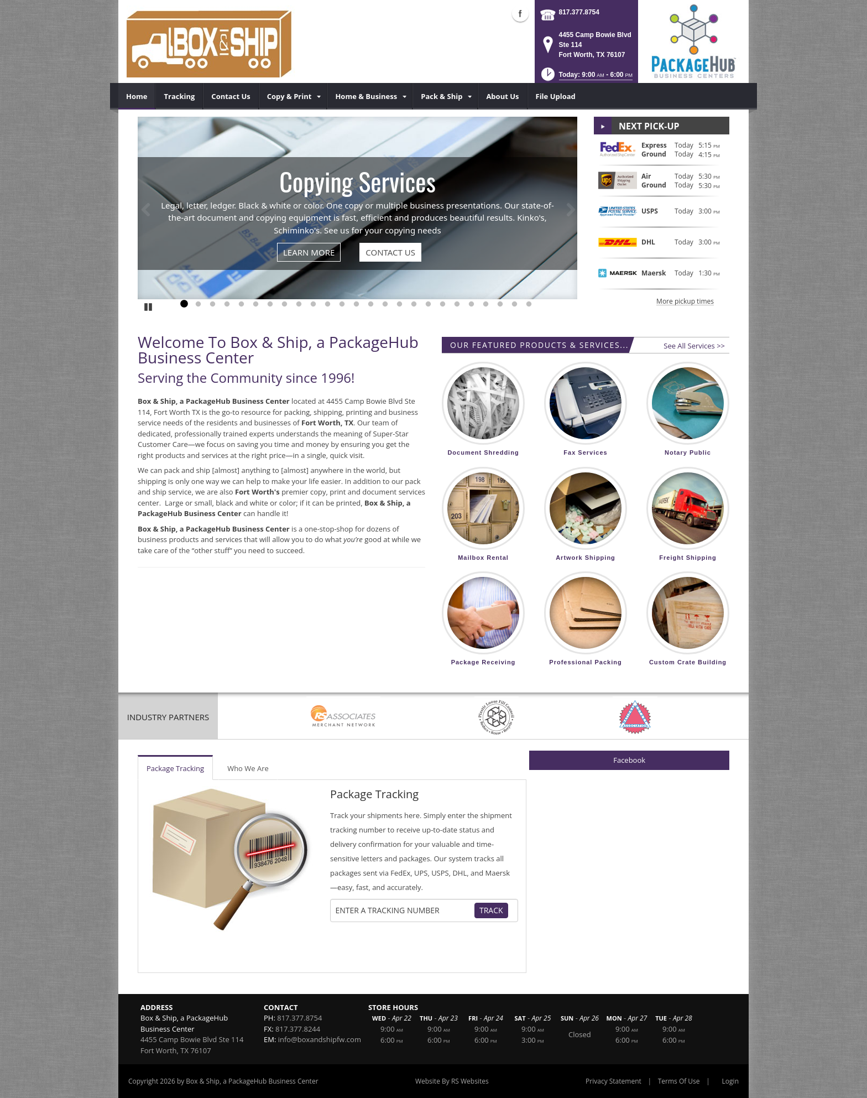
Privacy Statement (613, 1081)
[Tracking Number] (405, 910)
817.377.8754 (579, 12)
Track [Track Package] (491, 910)
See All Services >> (694, 346)
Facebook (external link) (520, 13)
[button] (586, 78)
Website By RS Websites (452, 1081)
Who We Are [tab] (248, 768)
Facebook (629, 760)
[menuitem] (136, 96)
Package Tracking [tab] (175, 768)
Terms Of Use (679, 1081)
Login (730, 1081)
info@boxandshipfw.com (319, 1039)
